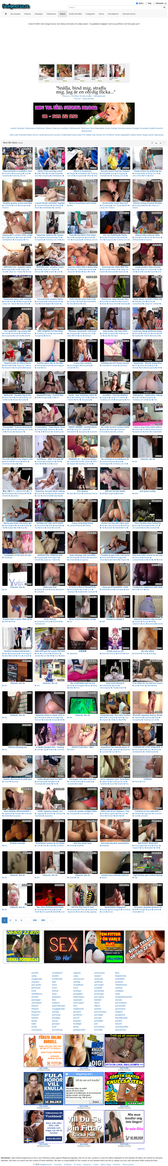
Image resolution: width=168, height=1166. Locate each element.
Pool (142, 237)
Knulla (117, 135)
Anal (37, 269)
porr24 (76, 1018)
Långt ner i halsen (15, 272)
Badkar (39, 589)
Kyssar (38, 493)
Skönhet (49, 813)
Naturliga (123, 304)
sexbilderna (37, 994)
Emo (135, 525)
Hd (56, 397)
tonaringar (99, 994)
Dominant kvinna (154, 429)
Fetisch (111, 429)
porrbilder (98, 1021)
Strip (49, 173)
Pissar (77, 493)
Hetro (141, 3)
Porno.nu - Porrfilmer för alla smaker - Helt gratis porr (84, 96)
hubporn (56, 1003)
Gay (149, 3)
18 (52, 397)
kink (75, 1006)
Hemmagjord (45, 304)
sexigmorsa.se (46, 1164)
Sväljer (79, 784)
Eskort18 (159, 128)
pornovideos (121, 1003)
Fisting (86, 525)
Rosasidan (144, 128)
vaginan (77, 973)
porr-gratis (36, 985)
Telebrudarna (30, 128)
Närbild (117, 528)
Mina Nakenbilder (97, 128)
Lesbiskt (56, 208)
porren (55, 1021)
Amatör (20, 237)
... (27, 920)
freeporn (35, 1015)
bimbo (34, 1021)
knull (34, 991)
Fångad (56, 173)
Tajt (135, 878)
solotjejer (119, 991)
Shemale (160, 3)
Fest (79, 461)
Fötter (81, 910)
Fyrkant (51, 749)
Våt (44, 272)
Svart (136, 237)
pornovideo (120, 1006)
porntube (98, 1030)
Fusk (140, 397)
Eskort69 (22, 135)
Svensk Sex (101, 135)
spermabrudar (58, 1006)
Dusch (111, 784)
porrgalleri (78, 994)
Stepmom (121, 272)
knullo (34, 1027)
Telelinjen (21, 128)
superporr (77, 1000)
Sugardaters (125, 135)
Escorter (57, 135)
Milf (26, 237)
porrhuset (36, 988)
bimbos (35, 1018)
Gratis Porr (81, 135)
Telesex (49, 128)
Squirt (119, 717)
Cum (15, 205)
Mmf (57, 461)
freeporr (35, 1009)
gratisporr (56, 997)
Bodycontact (87, 131)
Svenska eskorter (125, 128)
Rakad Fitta (91, 135)
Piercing (14, 781)
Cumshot (7, 205)
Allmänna (54, 653)
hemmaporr (78, 1003)
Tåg (113, 688)
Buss (151, 176)
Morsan (12, 237)
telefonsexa (78, 997)
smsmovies (99, 973)
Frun (140, 589)
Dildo (20, 464)
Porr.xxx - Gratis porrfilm (84, 99)
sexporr (97, 976)
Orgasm (23, 269)
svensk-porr (78, 979)
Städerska (138, 432)
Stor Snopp (116, 205)
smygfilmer (78, 985)
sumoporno (37, 1030)
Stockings (72, 557)
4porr (54, 994)
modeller (98, 988)
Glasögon (113, 336)
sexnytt (118, 1000)
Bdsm (103, 429)
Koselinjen (65, 128)
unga (75, 976)
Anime (119, 653)
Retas (80, 301)
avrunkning (57, 1030)
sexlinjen (77, 991)
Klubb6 (152, 128)
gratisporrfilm (79, 1030)
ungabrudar (37, 979)
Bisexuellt (7, 461)
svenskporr (37, 1003)
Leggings (39, 813)
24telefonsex (121, 985)
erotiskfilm (120, 979)
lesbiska (77, 1021)
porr (96, 1024)
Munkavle (90, 910)
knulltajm (77, 1024)
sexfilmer (98, 982)
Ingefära (137, 336)
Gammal (17, 336)
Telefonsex (40, 128)
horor (54, 985)
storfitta (76, 982)
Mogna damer (148, 135)
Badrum (60, 589)
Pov (144, 176)
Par (69, 685)
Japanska (14, 496)
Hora (26, 173)
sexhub (97, 1009)
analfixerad (78, 1009)
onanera (35, 982)
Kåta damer (159, 135)
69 (37, 173)
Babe (62, 656)
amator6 (119, 982)
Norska (77, 781)
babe (34, 1024)
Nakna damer (136, 135)
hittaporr (119, 1012)
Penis (12, 621)
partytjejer (36, 1000)
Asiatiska (19, 493)
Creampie (152, 528)
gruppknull (120, 1015)
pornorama (120, 1009)
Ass (4, 237)
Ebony (156, 237)
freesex (35, 1006)
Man (146, 589)
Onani (103, 365)
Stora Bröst (22, 304)
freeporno (36, 1012)
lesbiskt (97, 1000)
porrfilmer (77, 1015)
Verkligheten (56, 176)
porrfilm (35, 973)
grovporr (56, 1024)
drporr (97, 1003)
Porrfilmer (110, 135)
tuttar (117, 994)
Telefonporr (85, 128)
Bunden (110, 432)
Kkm (154, 333)
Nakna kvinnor (33, 135)
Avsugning (17, 173)
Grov (111, 173)
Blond (77, 304)
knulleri (55, 976)
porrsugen (99, 985)
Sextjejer (136, 128)
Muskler (149, 848)
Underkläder (46, 208)
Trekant (146, 336)
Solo (83, 304)
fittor (117, 973)
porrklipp (56, 1018)
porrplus (77, 1012)
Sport (70, 493)
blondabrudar (121, 1018)
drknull (55, 991)
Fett (15, 269)
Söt (135, 461)
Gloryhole (14, 333)
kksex (76, 1027)
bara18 (118, 1024)
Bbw (70, 205)
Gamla (11, 429)
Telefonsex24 (74, 128)
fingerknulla (120, 976)
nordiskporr (57, 973)
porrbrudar (99, 991)
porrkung (56, 1015)
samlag (55, 1012)
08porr (97, 1006)
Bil (37, 397)
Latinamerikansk (42, 205)
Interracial (89, 269)
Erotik (73, 135)
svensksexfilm (121, 1027)
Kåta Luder (14, 135)
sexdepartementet (123, 997)
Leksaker (39, 592)
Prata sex (56, 128)
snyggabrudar (58, 1009)
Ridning (39, 365)
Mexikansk (56, 205)
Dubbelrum (48, 461)
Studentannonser (46, 135)
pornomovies (100, 1012)
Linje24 (13, 128)
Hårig (136, 301)
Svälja (22, 400)
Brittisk (6, 816)
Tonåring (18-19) (17, 176)
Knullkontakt (66, 135)
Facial (151, 272)
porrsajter (98, 1015)
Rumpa (144, 621)
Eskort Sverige (111, 128)
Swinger (141, 910)
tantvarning (120, 1030)
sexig (34, 976)
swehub (118, 988)
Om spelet (112, 365)
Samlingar (7, 557)
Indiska (47, 784)
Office (42, 173)
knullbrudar (57, 979)
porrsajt (97, 1018)
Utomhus (7, 173)
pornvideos (99, 1027)
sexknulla (98, 979)
